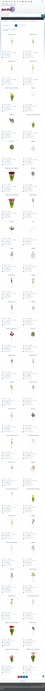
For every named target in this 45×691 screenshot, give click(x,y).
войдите (8, 54)
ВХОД (7, 3)
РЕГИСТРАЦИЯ (11, 3)
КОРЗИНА (23, 681)
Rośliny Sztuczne (23, 21)
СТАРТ (3, 3)
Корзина (15, 3)
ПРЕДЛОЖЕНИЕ (14, 21)
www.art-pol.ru (6, 21)
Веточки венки (33, 21)
